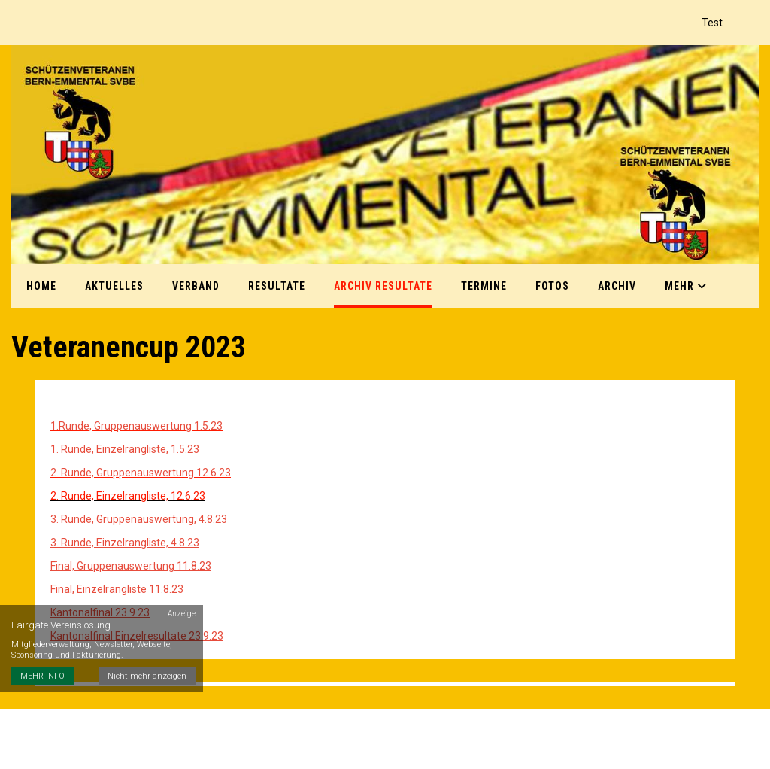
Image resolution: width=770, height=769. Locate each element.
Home (41, 286)
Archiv (617, 286)
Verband (196, 286)
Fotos (552, 286)
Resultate (276, 286)
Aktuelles (114, 286)
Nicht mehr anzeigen (147, 676)
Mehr (686, 286)
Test (712, 23)
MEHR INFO (42, 676)
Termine (484, 286)
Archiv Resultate (383, 286)
